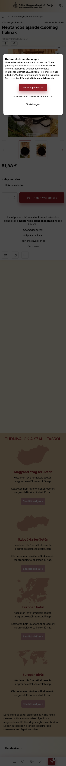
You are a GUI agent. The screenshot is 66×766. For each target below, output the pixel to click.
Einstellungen (33, 104)
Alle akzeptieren (31, 87)
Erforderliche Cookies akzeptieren (31, 96)
